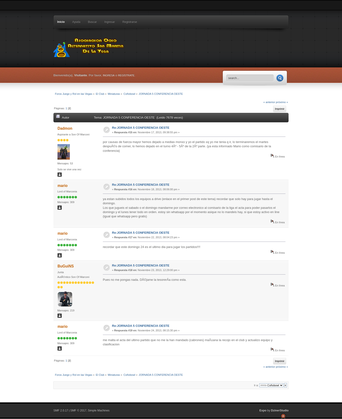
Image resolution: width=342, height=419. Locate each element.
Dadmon (64, 128)
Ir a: (256, 385)
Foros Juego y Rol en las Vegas (89, 46)
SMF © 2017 (78, 410)
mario (62, 186)
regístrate (126, 75)
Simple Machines (98, 410)
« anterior (269, 102)
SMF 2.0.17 (60, 410)
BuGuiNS (65, 266)
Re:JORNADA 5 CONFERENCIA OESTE (141, 127)
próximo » (282, 102)
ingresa (109, 75)
